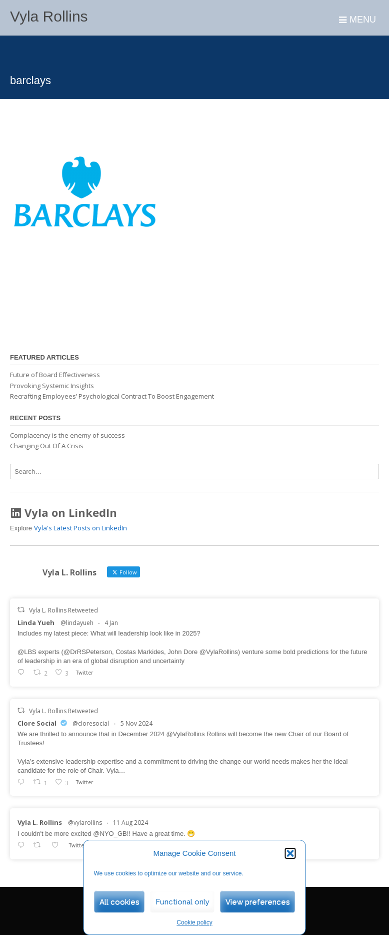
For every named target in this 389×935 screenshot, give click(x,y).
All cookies (120, 901)
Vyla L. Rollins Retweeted (63, 610)
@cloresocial (90, 723)
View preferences (258, 901)
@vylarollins (85, 822)
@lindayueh (77, 622)
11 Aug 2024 (130, 822)
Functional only (183, 901)
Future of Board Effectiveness (55, 374)
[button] (291, 853)
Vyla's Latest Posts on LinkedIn (80, 527)
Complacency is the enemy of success (67, 435)
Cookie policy (194, 922)
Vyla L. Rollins (40, 822)
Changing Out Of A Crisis (47, 445)
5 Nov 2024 (136, 723)
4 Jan (111, 622)
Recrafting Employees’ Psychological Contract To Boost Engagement (112, 396)
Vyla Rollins (49, 16)
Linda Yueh (36, 622)
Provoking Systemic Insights (52, 385)
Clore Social (37, 723)
